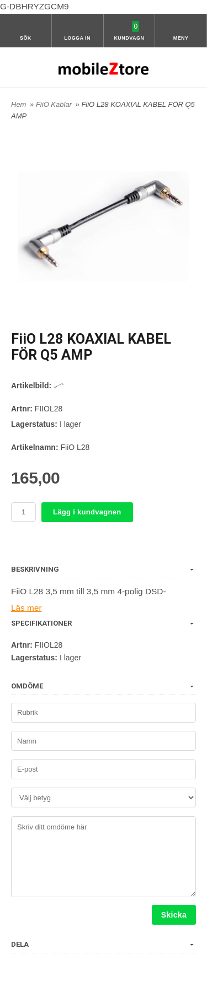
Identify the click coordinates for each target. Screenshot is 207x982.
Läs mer (26, 607)
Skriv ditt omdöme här (103, 857)
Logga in (77, 38)
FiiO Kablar (55, 104)
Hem (18, 104)
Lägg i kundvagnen (87, 512)
